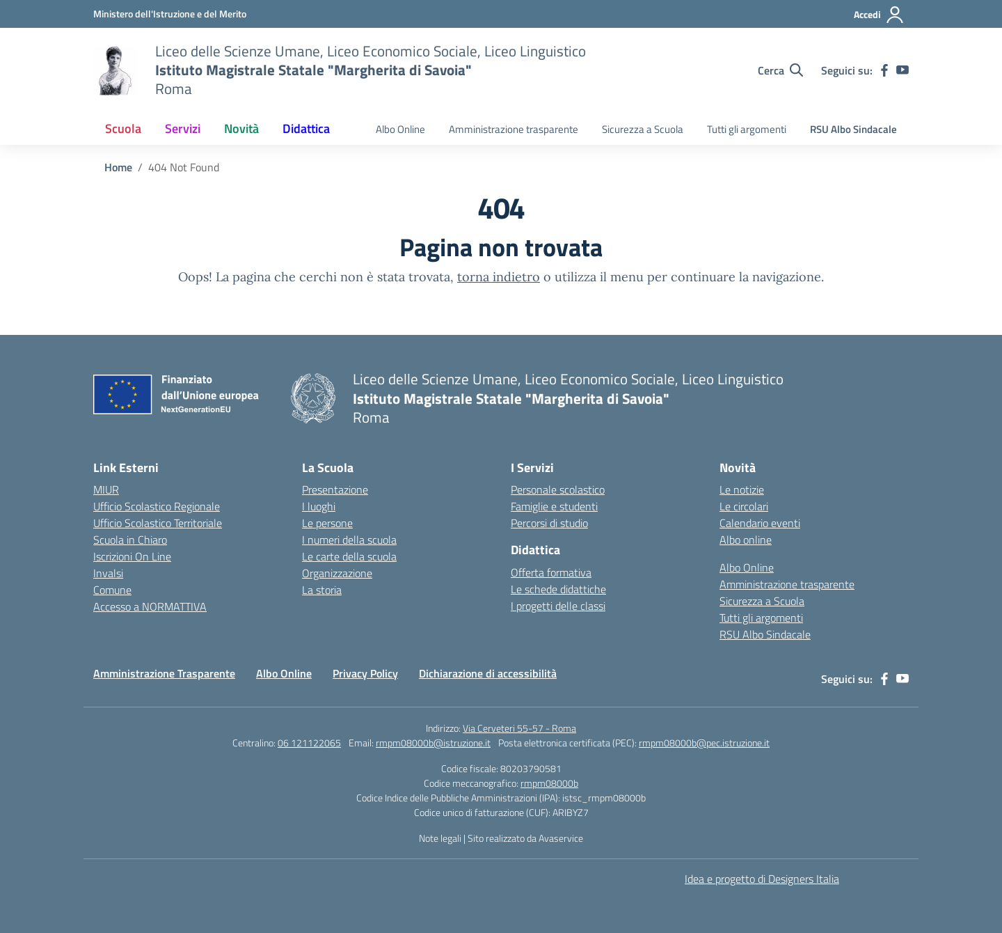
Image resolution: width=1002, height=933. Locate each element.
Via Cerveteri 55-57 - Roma (519, 728)
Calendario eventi (759, 523)
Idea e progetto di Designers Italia (762, 878)
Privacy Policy (365, 673)
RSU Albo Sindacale (853, 129)
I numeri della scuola (349, 539)
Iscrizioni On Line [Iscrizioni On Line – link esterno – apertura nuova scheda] (132, 556)
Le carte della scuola (349, 556)
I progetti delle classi (558, 605)
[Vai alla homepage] (115, 70)
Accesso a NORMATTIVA (150, 606)
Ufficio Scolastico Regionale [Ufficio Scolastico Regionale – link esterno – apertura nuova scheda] (156, 506)
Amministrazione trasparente (513, 129)
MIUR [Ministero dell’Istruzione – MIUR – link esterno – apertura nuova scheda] (106, 489)
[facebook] (884, 70)
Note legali (440, 838)
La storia (322, 589)
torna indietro (498, 277)
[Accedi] (879, 14)
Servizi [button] (182, 128)
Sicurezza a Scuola (642, 129)
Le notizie (741, 489)
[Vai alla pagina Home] (118, 167)
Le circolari (743, 506)
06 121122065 (309, 742)
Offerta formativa (551, 572)
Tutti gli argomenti (746, 129)
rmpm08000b (549, 783)
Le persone (327, 523)
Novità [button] (241, 128)
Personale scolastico (558, 489)
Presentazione (335, 489)
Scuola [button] (123, 128)
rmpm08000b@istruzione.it (433, 742)
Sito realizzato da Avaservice (525, 838)
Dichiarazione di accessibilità (488, 673)
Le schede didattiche (558, 589)
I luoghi (318, 506)
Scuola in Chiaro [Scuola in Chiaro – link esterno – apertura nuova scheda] (130, 539)
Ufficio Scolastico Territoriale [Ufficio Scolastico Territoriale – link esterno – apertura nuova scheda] (157, 523)
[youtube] (902, 70)
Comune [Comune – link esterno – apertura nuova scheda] (112, 589)
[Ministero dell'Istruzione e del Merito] (169, 13)
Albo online (745, 539)
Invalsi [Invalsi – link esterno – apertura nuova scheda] (108, 573)
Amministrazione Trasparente (164, 673)
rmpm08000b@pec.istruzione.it (704, 742)
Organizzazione (337, 573)
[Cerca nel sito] (780, 70)
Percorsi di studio (549, 523)
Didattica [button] (306, 128)
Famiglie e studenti (554, 506)
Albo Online (400, 129)
